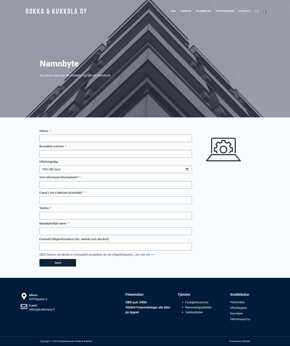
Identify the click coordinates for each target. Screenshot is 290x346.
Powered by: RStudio (239, 341)
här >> (107, 254)
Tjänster (185, 11)
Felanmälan (203, 11)
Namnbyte (245, 11)
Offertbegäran (224, 11)
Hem (173, 11)
